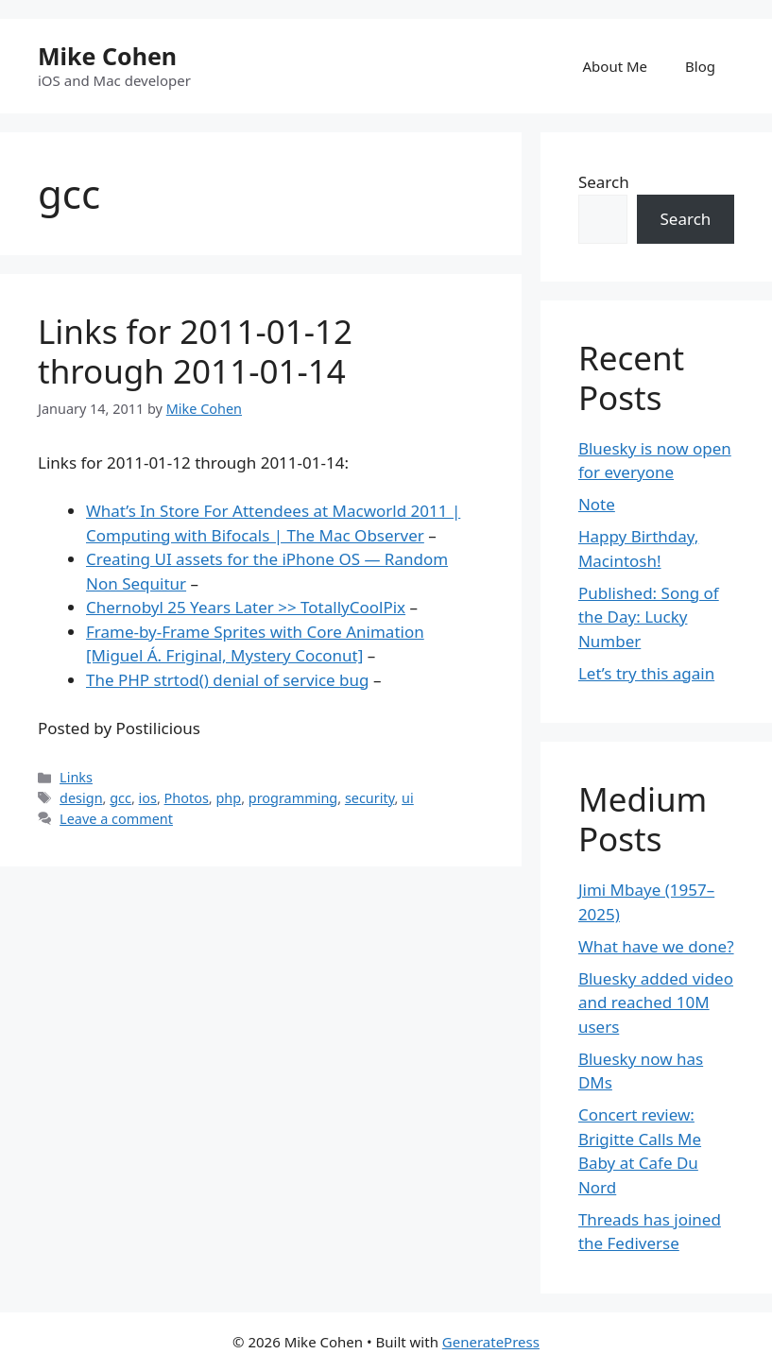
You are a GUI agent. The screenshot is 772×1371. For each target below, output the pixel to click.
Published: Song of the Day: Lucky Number (648, 617)
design (81, 798)
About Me (615, 66)
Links (76, 777)
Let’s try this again (646, 673)
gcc (120, 798)
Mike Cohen (107, 56)
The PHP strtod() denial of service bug (227, 680)
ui (408, 798)
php (228, 798)
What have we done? (656, 946)
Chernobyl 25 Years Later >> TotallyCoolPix (245, 607)
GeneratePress (491, 1341)
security (370, 798)
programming (293, 798)
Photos (186, 798)
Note (596, 504)
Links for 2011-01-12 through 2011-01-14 (195, 351)
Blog (700, 66)
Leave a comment (116, 819)
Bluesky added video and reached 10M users (655, 1002)
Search (603, 182)
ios (148, 798)
